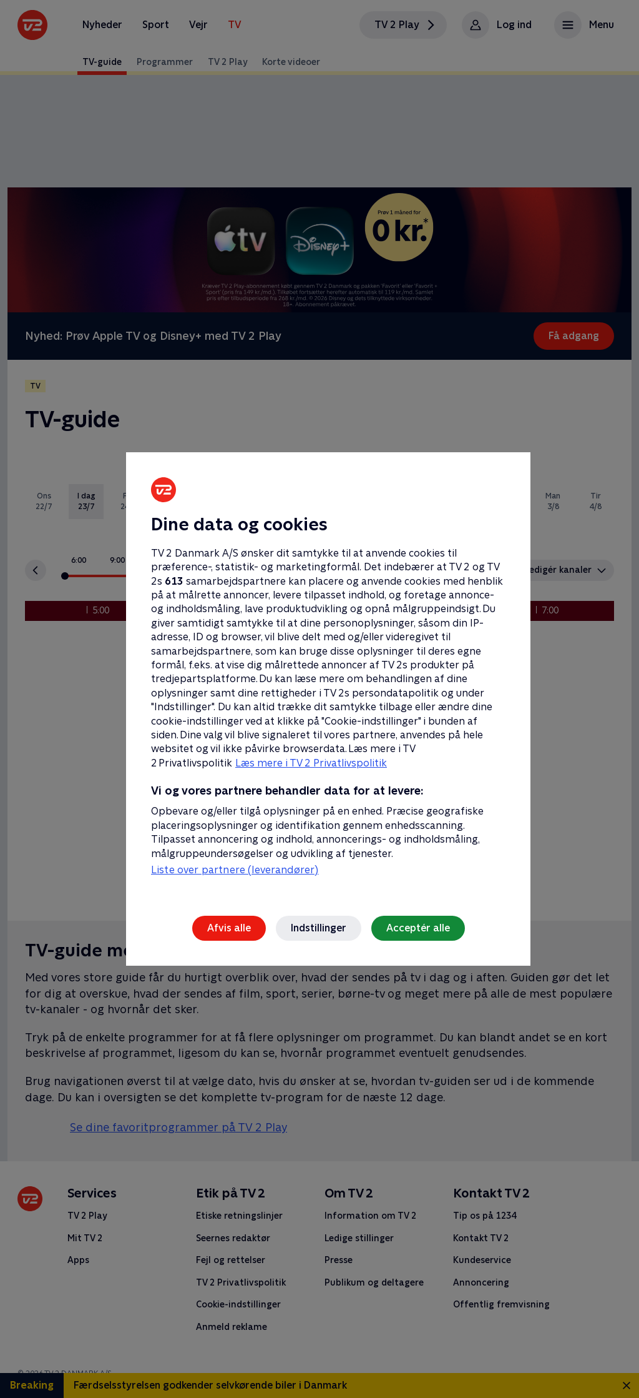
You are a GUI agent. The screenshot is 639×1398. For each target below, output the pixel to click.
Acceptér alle (418, 928)
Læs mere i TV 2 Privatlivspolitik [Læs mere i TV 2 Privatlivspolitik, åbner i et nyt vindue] (311, 763)
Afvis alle (229, 928)
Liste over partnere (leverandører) (234, 870)
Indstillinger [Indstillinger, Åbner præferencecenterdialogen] (318, 928)
